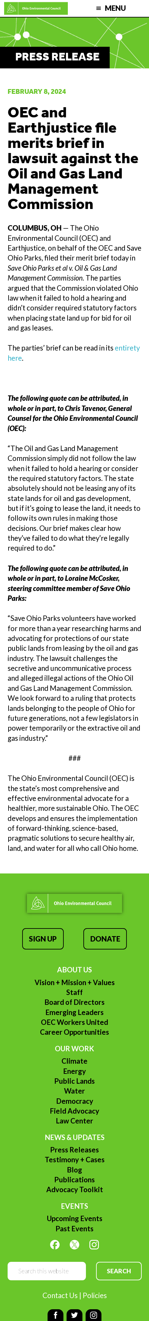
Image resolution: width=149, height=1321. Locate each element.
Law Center (74, 1120)
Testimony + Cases (75, 1159)
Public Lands (74, 1081)
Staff (74, 992)
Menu (115, 8)
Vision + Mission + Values (75, 982)
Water (74, 1091)
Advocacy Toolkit (74, 1189)
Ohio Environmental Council (36, 8)
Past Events (74, 1228)
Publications (74, 1179)
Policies (95, 1295)
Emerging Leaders (74, 1012)
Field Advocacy (74, 1111)
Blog (74, 1169)
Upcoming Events (74, 1218)
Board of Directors (74, 1002)
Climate (74, 1061)
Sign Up (43, 939)
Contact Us (60, 1295)
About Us (74, 969)
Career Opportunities (74, 1032)
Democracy (74, 1101)
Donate (105, 939)
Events (74, 1206)
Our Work (74, 1048)
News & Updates (75, 1137)
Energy (74, 1071)
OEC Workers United (74, 1022)
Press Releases (74, 1149)
